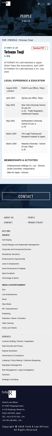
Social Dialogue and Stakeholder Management (20, 245)
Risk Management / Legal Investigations (18, 370)
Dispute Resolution (9, 351)
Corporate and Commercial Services (16, 249)
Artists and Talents (9, 328)
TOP (4, 40)
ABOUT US (8, 217)
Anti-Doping (7, 240)
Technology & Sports (10, 278)
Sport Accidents (8, 273)
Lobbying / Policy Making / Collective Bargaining (21, 360)
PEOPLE (31, 217)
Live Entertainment (9, 294)
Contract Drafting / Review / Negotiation (18, 341)
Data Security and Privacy (12, 346)
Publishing (6, 314)
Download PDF (39, 48)
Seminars (6, 375)
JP (39, 4)
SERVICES (6, 336)
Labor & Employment (10, 264)
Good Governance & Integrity (13, 268)
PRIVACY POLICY (35, 222)
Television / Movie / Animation (14, 318)
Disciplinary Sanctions (11, 254)
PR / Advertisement (9, 309)
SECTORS (6, 230)
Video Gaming (7, 323)
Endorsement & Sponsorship (13, 259)
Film (4, 290)
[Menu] (48, 4)
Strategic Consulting (10, 379)
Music (4, 299)
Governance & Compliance (13, 355)
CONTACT (8, 222)
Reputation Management (12, 365)
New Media (6, 304)
